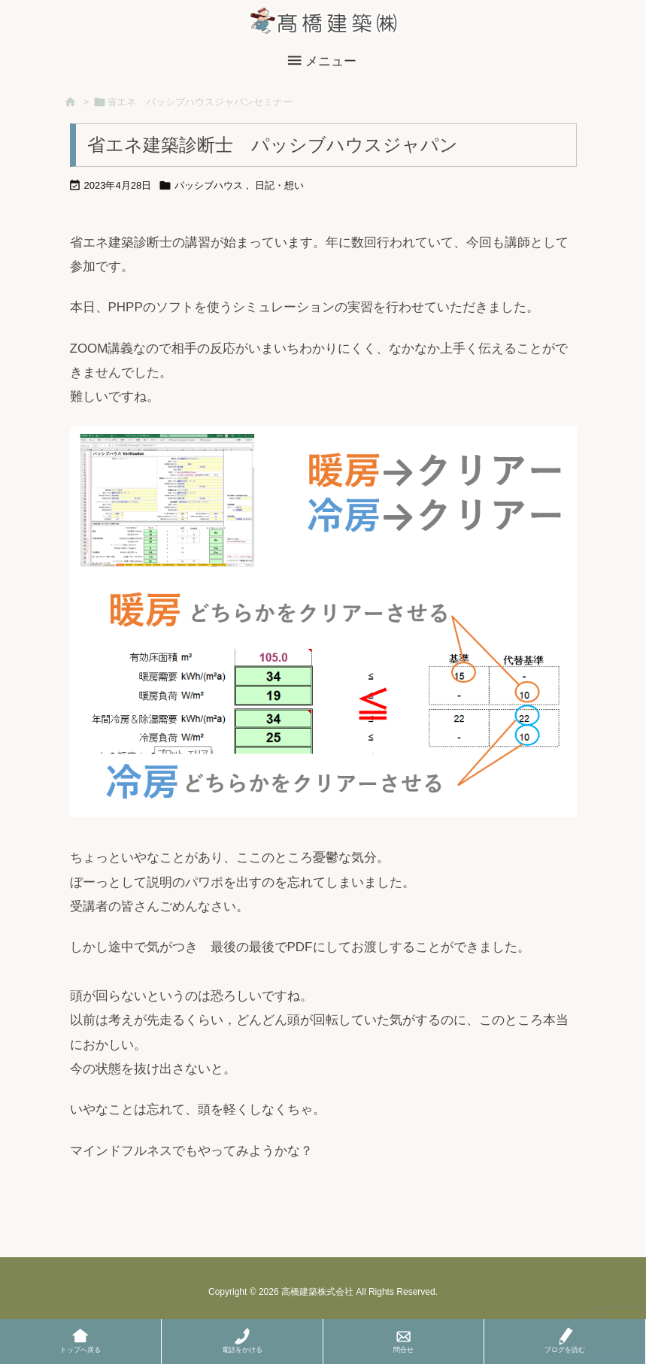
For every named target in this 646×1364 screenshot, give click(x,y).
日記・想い (279, 185)
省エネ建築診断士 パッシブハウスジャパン (272, 145)
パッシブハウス (208, 185)
